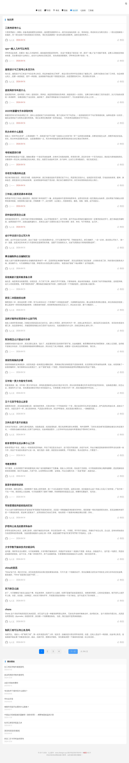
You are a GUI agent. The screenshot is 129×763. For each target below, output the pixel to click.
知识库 (74, 10)
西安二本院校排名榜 (15, 298)
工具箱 (90, 10)
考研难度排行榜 (13, 153)
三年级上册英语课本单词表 (18, 194)
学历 (47, 10)
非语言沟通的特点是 (15, 174)
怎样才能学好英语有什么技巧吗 (21, 319)
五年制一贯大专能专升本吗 (18, 381)
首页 (38, 10)
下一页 (73, 652)
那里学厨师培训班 (14, 485)
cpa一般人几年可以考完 (17, 49)
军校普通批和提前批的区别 (18, 506)
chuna (8, 610)
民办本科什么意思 (14, 132)
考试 (56, 10)
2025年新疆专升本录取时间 (19, 111)
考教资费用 (10, 464)
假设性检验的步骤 (14, 361)
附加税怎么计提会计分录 (17, 340)
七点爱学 (64, 5)
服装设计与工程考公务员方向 (20, 70)
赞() (120, 41)
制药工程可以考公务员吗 (17, 631)
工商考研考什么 (13, 28)
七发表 (83, 10)
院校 (65, 10)
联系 (85, 753)
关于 (89, 753)
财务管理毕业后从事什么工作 (20, 444)
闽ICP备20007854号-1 (74, 753)
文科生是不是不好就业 (16, 423)
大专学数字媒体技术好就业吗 (20, 547)
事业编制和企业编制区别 (17, 257)
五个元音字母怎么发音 (16, 402)
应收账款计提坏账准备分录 (18, 278)
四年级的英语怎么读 (15, 215)
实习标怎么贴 (12, 589)
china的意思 (11, 568)
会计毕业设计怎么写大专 (17, 236)
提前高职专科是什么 (15, 91)
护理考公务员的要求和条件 (18, 527)
